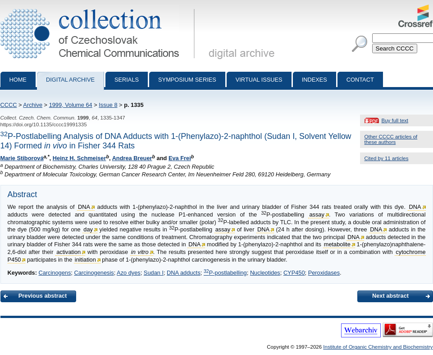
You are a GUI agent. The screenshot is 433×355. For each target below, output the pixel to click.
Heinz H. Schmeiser (79, 158)
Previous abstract (42, 295)
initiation (85, 259)
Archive (32, 104)
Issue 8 (108, 104)
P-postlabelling (225, 272)
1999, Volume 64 (70, 104)
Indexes (314, 79)
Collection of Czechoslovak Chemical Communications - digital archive (99, 8)
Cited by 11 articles (387, 158)
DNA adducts (184, 272)
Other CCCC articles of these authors (391, 139)
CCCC (8, 104)
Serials (126, 79)
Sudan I (154, 272)
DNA (84, 206)
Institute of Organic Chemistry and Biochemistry (378, 347)
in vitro (140, 252)
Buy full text (395, 120)
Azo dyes (129, 272)
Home (18, 79)
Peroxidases (324, 272)
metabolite (337, 244)
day (88, 229)
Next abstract (390, 295)
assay (316, 214)
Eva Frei (180, 158)
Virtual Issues (259, 79)
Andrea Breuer (132, 158)
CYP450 (294, 272)
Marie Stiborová (22, 158)
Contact (360, 79)
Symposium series (187, 79)
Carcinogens (54, 272)
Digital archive (70, 79)
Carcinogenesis (94, 272)
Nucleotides (265, 272)
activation (68, 252)
